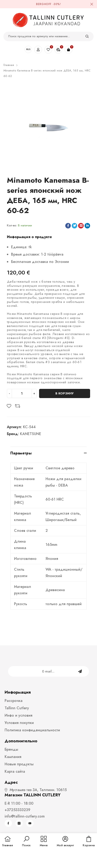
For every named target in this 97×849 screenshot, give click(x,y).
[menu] (44, 841)
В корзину (64, 393)
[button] (26, 841)
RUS (28, 49)
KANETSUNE (30, 433)
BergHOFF (43, 4)
